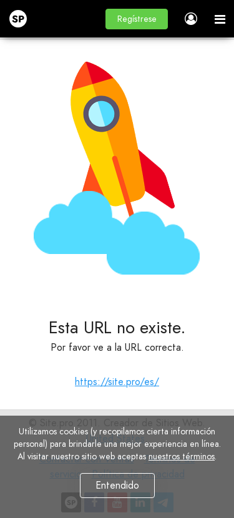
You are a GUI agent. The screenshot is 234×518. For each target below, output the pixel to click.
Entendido (117, 485)
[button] (136, 19)
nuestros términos (182, 456)
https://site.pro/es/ (117, 381)
